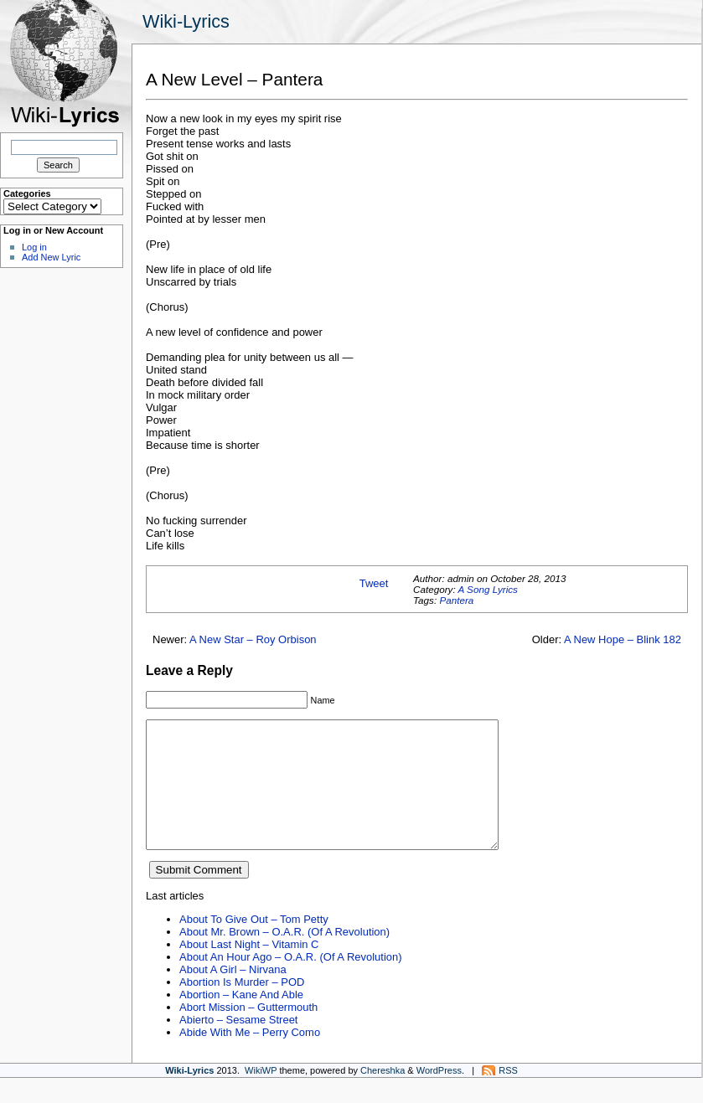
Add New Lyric (51, 257)
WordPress (439, 1095)
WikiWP (261, 1095)
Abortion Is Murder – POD (241, 1007)
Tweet (374, 583)
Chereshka (382, 1095)
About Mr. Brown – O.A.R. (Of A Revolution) (284, 957)
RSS (508, 1095)
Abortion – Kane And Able (241, 1019)
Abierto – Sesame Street (238, 1045)
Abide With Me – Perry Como (249, 1057)
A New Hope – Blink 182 (622, 639)
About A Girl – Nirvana (233, 994)
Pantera (456, 600)
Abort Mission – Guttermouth (248, 1032)
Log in (34, 247)
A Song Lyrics (487, 589)
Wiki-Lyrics (186, 21)
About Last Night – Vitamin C (248, 969)
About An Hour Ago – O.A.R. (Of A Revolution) (290, 982)
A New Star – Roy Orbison (253, 639)
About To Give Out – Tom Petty (253, 944)
